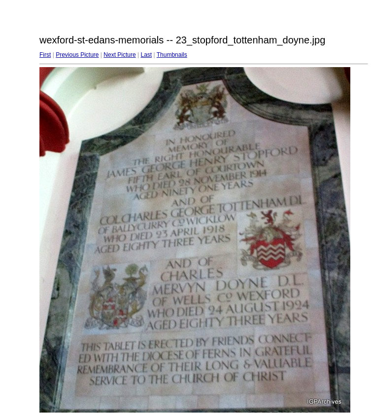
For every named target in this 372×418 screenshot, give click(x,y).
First (45, 54)
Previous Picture (77, 54)
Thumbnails (172, 54)
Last (146, 54)
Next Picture (119, 54)
